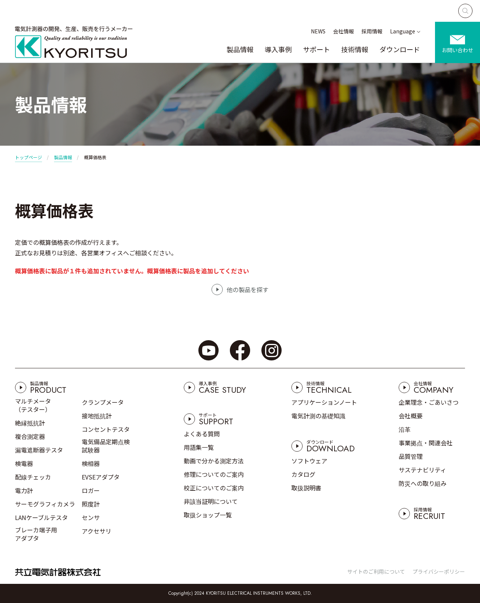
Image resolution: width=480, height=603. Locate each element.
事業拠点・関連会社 (426, 443)
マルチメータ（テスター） (33, 405)
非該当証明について (211, 501)
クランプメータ (103, 402)
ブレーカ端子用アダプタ (36, 534)
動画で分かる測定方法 (214, 461)
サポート (316, 49)
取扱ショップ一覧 (208, 515)
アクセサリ (96, 531)
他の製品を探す (247, 289)
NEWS (318, 31)
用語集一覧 (199, 447)
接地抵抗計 (97, 416)
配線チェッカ (33, 477)
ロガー (91, 490)
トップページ (28, 157)
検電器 (24, 463)
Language (402, 31)
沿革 (405, 429)
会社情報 (343, 31)
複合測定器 (30, 436)
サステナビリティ (422, 470)
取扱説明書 (306, 488)
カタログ (303, 474)
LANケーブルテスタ (41, 517)
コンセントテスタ (106, 429)
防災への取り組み (423, 483)
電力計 (24, 490)
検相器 (91, 463)
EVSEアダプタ (101, 477)
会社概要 (411, 416)
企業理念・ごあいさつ (429, 402)
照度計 (91, 504)
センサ (91, 517)
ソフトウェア (309, 461)
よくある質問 (202, 434)
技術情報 (354, 49)
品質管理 (411, 456)
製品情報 (240, 49)
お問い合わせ (457, 50)
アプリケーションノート (324, 402)
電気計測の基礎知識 (318, 416)
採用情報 (372, 31)
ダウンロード (400, 49)
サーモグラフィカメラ (45, 504)
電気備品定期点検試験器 (106, 445)
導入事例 (278, 49)
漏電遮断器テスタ (39, 450)
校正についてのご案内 (214, 488)
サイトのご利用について (376, 571)
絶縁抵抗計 (30, 423)
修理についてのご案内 (214, 474)
